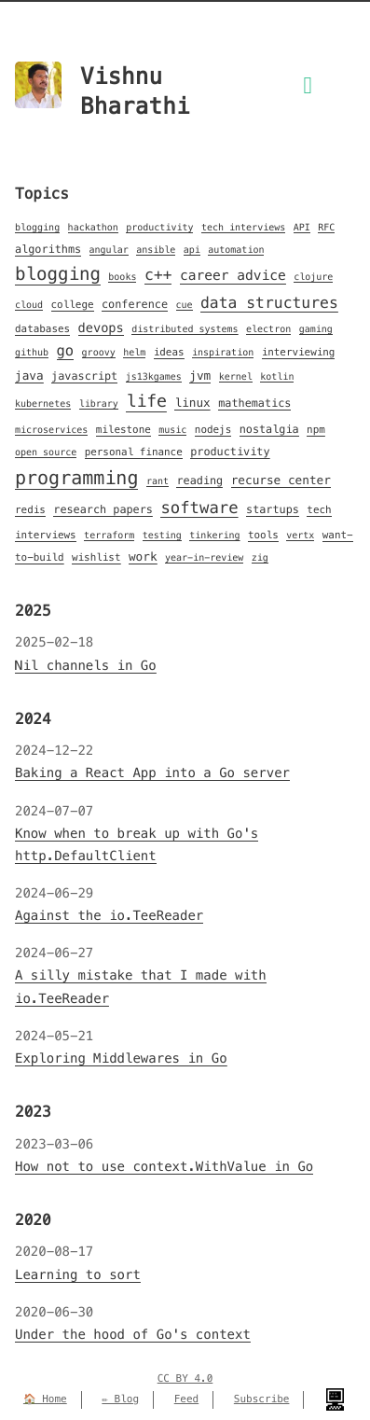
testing (162, 535)
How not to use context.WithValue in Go (164, 1166)
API (302, 227)
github (31, 352)
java (29, 376)
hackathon (93, 227)
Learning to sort (78, 1274)
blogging (37, 227)
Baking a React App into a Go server (152, 772)
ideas (169, 352)
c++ (158, 275)
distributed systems (184, 329)
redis (30, 510)
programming (76, 478)
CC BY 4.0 (185, 1378)
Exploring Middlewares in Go (121, 1058)
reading (199, 481)
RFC (326, 227)
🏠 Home (45, 1399)
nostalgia (269, 430)
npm (316, 430)
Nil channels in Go (86, 665)
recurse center (281, 480)
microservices (51, 430)
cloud (29, 305)
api (192, 250)
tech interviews (243, 227)
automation (236, 250)
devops (101, 328)
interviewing (299, 352)
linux (192, 403)
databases (42, 329)
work (143, 557)
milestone (123, 430)
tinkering (214, 535)
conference (135, 305)
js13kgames (154, 376)
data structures (269, 303)
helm (134, 352)
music (172, 430)
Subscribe (262, 1399)
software (199, 507)
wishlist (96, 557)
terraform (109, 535)
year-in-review (204, 557)
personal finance (134, 452)
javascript (84, 376)
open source (45, 452)
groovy (99, 352)
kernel (236, 376)
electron (268, 329)
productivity (159, 227)
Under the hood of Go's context (133, 1334)
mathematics (254, 404)
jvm (200, 376)
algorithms (48, 250)
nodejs (213, 430)
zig (260, 557)
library (98, 403)
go (66, 351)
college (72, 305)
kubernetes (43, 403)
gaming (316, 329)
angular (109, 250)
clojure (313, 277)
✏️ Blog (120, 1399)
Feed (186, 1399)
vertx (300, 535)
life (146, 401)
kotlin (277, 376)
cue (184, 305)
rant (157, 481)
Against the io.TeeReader (109, 915)
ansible (155, 250)
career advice (233, 276)
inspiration (223, 352)
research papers (103, 510)
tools (263, 535)
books (122, 277)
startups (272, 510)
